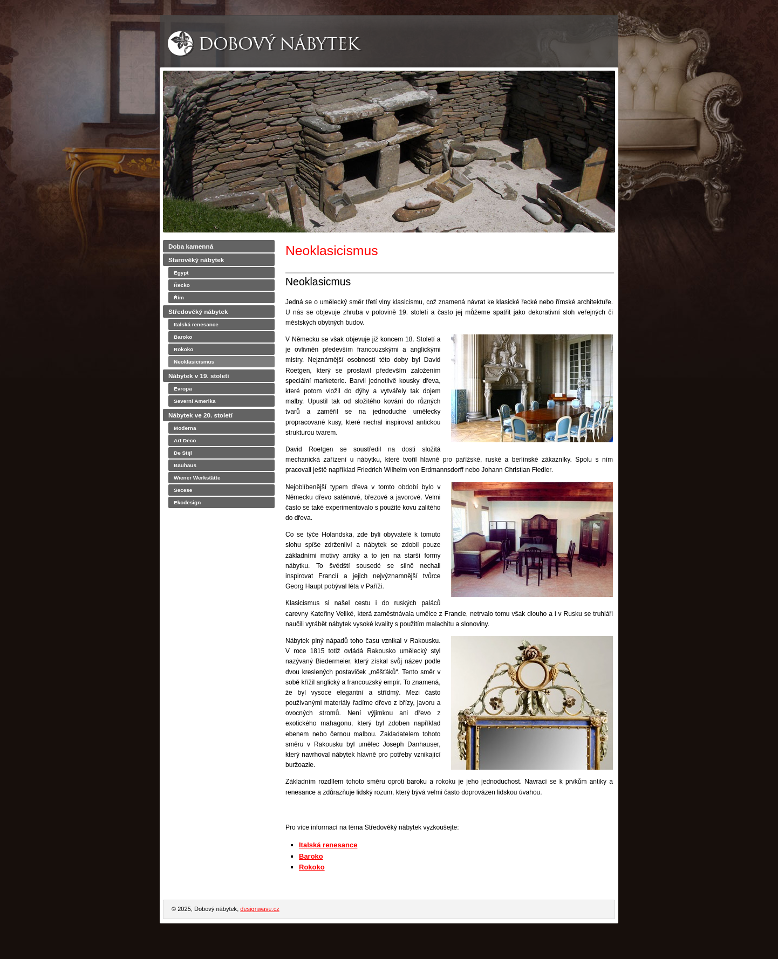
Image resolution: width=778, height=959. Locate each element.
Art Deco (185, 440)
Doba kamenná (190, 246)
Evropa (183, 389)
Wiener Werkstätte (197, 478)
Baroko (311, 856)
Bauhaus (185, 465)
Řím (179, 297)
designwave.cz (259, 909)
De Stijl (183, 453)
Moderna (185, 428)
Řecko (182, 285)
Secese (183, 490)
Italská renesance (328, 845)
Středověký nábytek (198, 311)
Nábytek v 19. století (198, 375)
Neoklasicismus (194, 362)
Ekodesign (187, 502)
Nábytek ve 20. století (200, 415)
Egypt (181, 273)
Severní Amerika (195, 401)
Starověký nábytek (196, 259)
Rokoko (312, 867)
